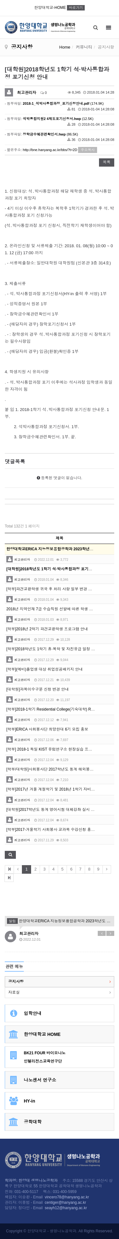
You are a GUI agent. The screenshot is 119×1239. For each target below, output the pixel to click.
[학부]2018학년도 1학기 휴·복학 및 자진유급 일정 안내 (52, 649)
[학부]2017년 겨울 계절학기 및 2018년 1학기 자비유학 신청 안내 (61, 789)
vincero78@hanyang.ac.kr (67, 1197)
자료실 (14, 992)
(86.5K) (50, 134)
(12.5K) (58, 119)
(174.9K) (63, 103)
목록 (106, 162)
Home (64, 47)
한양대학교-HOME (59, 7)
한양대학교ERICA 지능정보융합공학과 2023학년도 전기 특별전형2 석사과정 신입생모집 (59, 921)
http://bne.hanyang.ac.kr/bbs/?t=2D (50, 150)
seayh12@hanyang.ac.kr (66, 1208)
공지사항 (15, 981)
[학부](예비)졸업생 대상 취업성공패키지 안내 (44, 669)
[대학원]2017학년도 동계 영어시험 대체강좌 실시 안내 (52, 809)
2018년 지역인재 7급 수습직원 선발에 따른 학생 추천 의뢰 (55, 609)
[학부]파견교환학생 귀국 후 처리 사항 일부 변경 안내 (51, 589)
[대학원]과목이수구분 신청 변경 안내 (37, 689)
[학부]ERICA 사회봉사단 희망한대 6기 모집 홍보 (47, 729)
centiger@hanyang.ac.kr (65, 1202)
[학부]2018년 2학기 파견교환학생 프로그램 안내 (47, 629)
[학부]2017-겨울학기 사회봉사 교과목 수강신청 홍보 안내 (54, 829)
